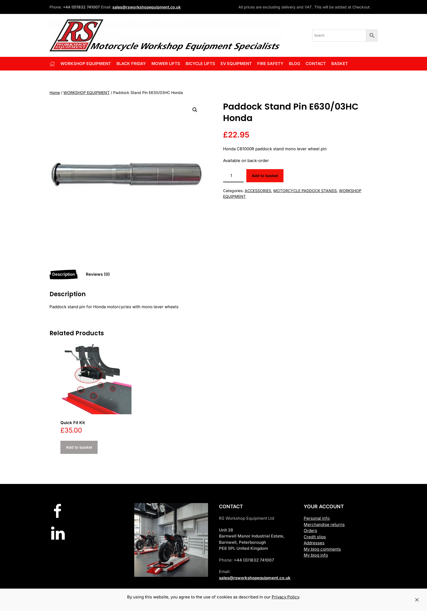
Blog (294, 63)
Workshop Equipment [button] (85, 63)
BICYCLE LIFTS (200, 63)
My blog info (316, 555)
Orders (310, 530)
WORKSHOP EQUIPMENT (86, 92)
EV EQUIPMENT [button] (236, 63)
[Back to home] (165, 35)
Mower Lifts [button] (165, 63)
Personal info (317, 518)
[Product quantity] (233, 175)
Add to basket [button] (79, 447)
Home (54, 92)
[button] (195, 110)
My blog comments (322, 549)
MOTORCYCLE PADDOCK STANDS (305, 190)
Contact (316, 63)
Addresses (314, 542)
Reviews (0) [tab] (98, 274)
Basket (339, 63)
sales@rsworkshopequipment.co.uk (146, 7)
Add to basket (265, 175)
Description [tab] (63, 274)
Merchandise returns (324, 524)
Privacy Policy (285, 597)
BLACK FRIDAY (131, 63)
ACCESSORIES (258, 190)
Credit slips (315, 536)
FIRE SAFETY (270, 63)
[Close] (417, 600)
